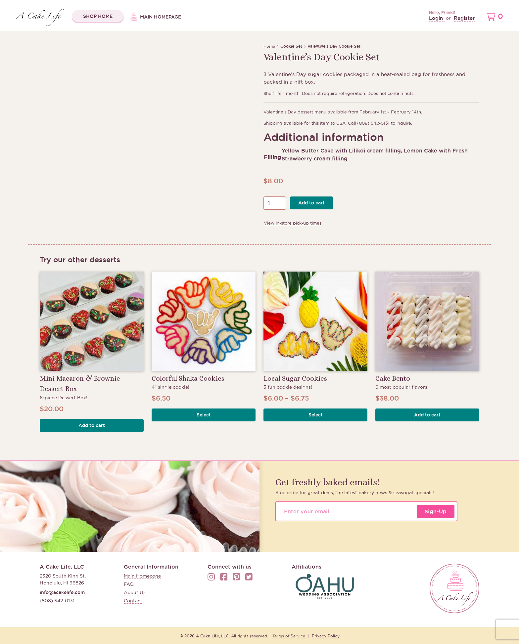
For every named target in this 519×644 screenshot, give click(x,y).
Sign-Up (436, 511)
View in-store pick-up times (292, 223)
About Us (135, 592)
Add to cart (311, 202)
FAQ (129, 584)
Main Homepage (155, 17)
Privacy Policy (326, 636)
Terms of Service (288, 636)
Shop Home (98, 16)
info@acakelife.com (62, 592)
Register (464, 18)
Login (437, 18)
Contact (133, 600)
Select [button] (204, 414)
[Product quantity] (274, 203)
